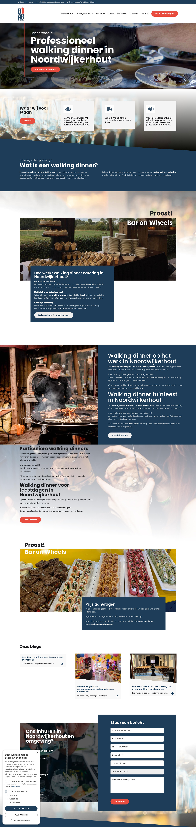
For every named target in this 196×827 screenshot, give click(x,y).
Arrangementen (84, 13)
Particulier (121, 13)
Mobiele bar (66, 13)
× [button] (37, 753)
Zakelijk (111, 13)
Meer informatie (120, 435)
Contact (144, 13)
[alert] (21, 787)
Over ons (134, 13)
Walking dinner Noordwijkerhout (53, 315)
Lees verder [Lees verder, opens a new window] (15, 786)
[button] (21, 820)
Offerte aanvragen (164, 13)
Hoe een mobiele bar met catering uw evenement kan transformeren (151, 688)
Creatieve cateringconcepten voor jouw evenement (42, 658)
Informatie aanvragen (45, 69)
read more (62, 664)
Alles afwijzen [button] (21, 815)
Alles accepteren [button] (21, 808)
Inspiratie (100, 13)
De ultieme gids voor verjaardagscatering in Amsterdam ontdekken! (95, 689)
